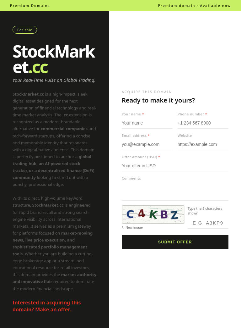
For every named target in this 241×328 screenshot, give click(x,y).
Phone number (192, 114)
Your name (133, 114)
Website (185, 135)
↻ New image (132, 227)
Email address (136, 135)
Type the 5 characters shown (205, 210)
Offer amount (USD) (141, 156)
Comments (131, 178)
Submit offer (175, 242)
